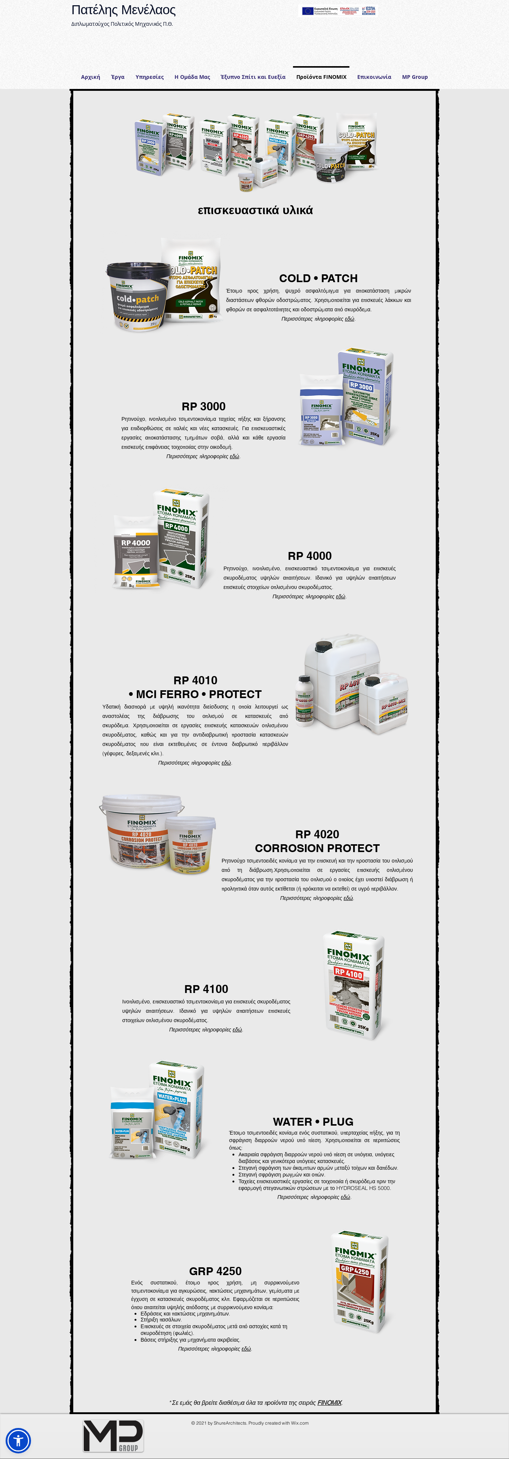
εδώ (349, 318)
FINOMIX (329, 1402)
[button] (149, 73)
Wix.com (300, 1423)
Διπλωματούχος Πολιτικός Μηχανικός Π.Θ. (122, 23)
